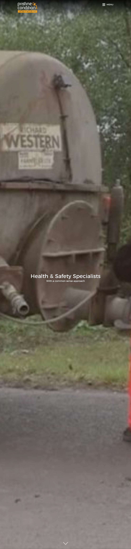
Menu (110, 5)
